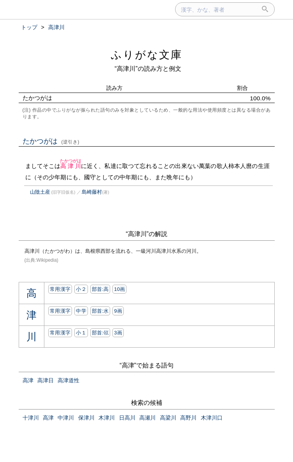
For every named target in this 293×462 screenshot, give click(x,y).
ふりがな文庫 (146, 55)
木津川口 (212, 418)
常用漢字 (60, 289)
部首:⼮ (100, 333)
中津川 (66, 418)
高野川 (188, 418)
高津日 (45, 380)
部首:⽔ (100, 311)
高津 (28, 380)
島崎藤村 (92, 192)
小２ (81, 289)
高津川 (71, 166)
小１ (81, 333)
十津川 (31, 418)
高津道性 (68, 380)
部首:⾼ (100, 289)
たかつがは (51, 141)
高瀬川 (147, 418)
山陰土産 (40, 192)
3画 (118, 333)
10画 (119, 289)
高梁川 (168, 418)
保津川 (86, 418)
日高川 (127, 418)
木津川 (106, 418)
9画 (118, 311)
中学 (81, 311)
